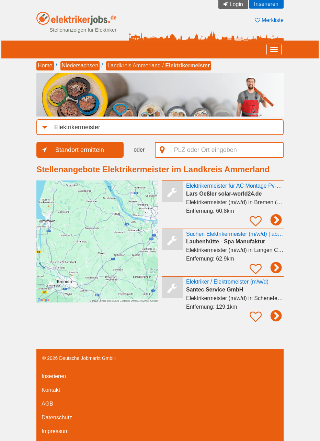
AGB (47, 404)
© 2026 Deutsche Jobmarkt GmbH (79, 358)
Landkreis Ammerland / (158, 65)
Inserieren (266, 4)
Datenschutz (57, 417)
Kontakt (51, 390)
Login (236, 4)
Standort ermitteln (79, 149)
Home (45, 65)
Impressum (55, 431)
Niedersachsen (80, 65)
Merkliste (269, 20)
